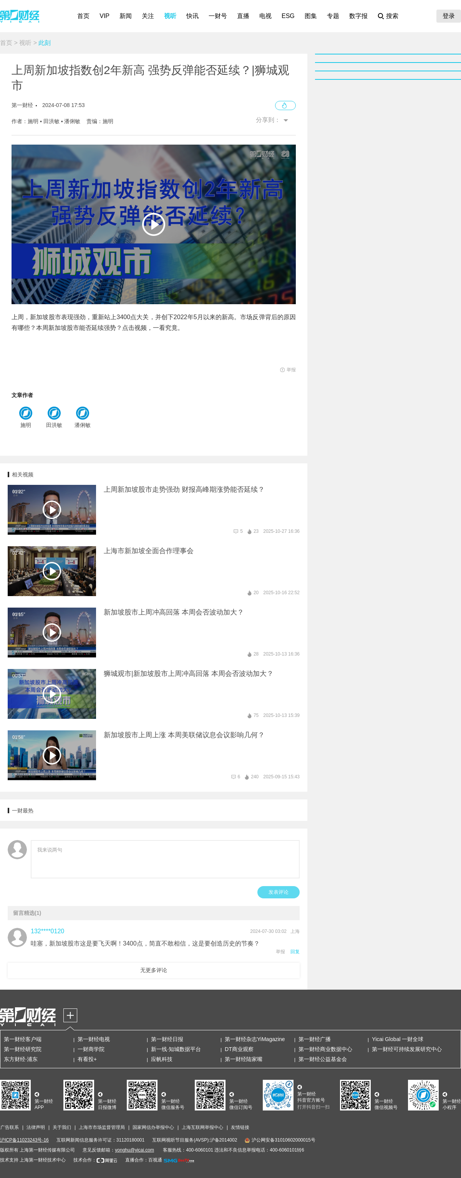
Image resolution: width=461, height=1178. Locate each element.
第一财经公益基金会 (322, 1059)
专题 (333, 16)
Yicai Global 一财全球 (397, 1039)
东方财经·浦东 (21, 1059)
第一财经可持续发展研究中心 (407, 1049)
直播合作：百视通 (143, 1160)
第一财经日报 (167, 1039)
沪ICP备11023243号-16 (24, 1140)
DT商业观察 (239, 1049)
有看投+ (87, 1059)
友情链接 (240, 1127)
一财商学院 (91, 1049)
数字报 (358, 16)
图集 (311, 16)
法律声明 (36, 1127)
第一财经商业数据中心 (325, 1049)
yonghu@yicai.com (134, 1150)
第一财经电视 (94, 1039)
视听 (170, 16)
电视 (265, 16)
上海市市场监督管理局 (102, 1127)
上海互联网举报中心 (202, 1127)
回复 (295, 951)
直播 (243, 16)
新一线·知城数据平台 (176, 1049)
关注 (148, 16)
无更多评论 (153, 970)
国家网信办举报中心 (153, 1127)
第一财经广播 (314, 1039)
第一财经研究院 (22, 1049)
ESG (288, 16)
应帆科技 (161, 1059)
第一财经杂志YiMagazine (255, 1039)
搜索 (392, 16)
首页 (83, 16)
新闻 (125, 16)
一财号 (218, 16)
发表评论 (279, 892)
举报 (280, 951)
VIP (104, 16)
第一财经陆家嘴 (243, 1059)
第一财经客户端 (22, 1039)
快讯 (192, 16)
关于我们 (62, 1127)
